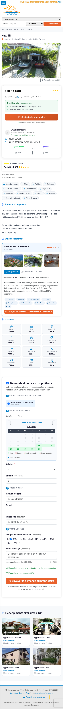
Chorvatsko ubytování (50, 702)
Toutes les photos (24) (51, 80)
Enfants (14, 475)
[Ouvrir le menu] (3, 3)
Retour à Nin (8, 175)
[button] (31, 165)
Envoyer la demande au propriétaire (31, 580)
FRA (9, 539)
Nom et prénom (14, 494)
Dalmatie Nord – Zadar (10, 29)
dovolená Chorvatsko (31, 705)
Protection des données (19, 693)
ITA (38, 539)
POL (16, 543)
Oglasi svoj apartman (34, 697)
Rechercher (52, 24)
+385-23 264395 (13, 139)
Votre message (18, 548)
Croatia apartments (29, 702)
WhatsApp (19, 147)
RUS (52, 539)
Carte (18, 153)
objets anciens (9, 702)
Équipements (12, 272)
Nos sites (18, 702)
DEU (31, 539)
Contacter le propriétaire (31, 117)
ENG (23, 539)
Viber (46, 147)
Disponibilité (27, 272)
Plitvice (39, 702)
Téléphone (15, 517)
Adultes (10, 464)
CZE (16, 539)
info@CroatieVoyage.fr (44, 693)
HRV (9, 543)
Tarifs (39, 272)
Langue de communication (23, 534)
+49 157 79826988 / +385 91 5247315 (22, 142)
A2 (18, 97)
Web (45, 153)
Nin (22, 29)
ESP (45, 539)
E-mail (10, 505)
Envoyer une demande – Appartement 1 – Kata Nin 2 (28, 312)
